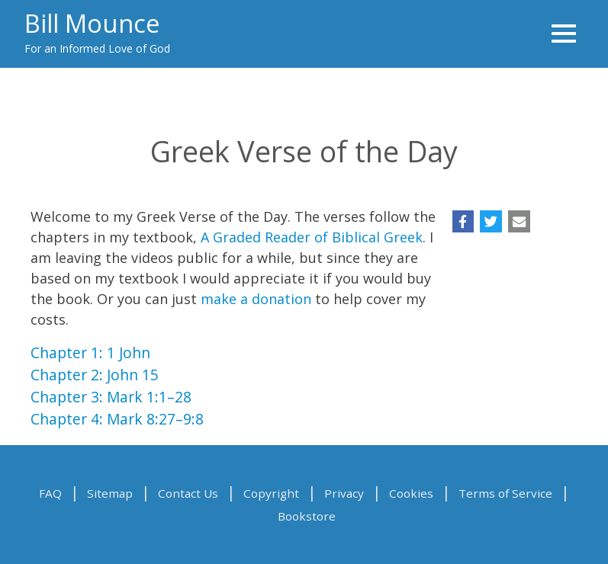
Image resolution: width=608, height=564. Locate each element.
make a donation (256, 299)
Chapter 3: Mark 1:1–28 (111, 396)
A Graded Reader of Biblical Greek (312, 237)
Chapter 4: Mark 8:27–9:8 (117, 419)
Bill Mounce (91, 23)
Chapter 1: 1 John (90, 352)
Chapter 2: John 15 (95, 374)
